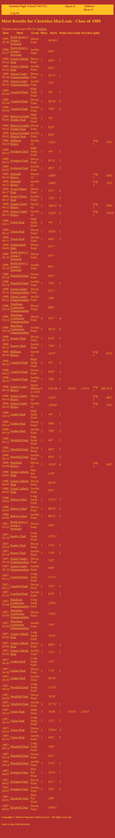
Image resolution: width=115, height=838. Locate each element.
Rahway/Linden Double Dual (19, 118)
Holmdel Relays (15, 175)
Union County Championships (19, 75)
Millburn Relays (15, 142)
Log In (14, 13)
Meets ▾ (70, 6)
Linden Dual (17, 414)
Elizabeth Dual (19, 798)
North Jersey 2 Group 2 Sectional (19, 40)
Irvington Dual (19, 151)
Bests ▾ (88, 9)
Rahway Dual (18, 499)
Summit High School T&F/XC (28, 6)
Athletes (89, 6)
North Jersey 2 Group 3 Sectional (19, 256)
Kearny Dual (18, 338)
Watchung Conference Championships (19, 307)
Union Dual (17, 222)
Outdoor (42, 29)
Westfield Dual (19, 440)
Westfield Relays (16, 464)
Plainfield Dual (19, 275)
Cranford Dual (19, 92)
